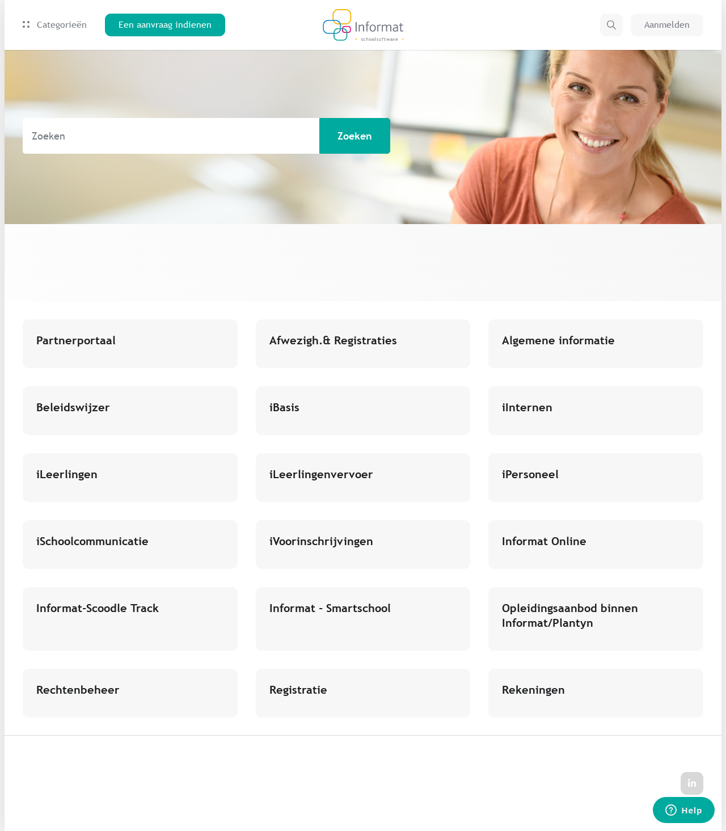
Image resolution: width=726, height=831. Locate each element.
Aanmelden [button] (667, 24)
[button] (611, 25)
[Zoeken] (206, 136)
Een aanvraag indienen (165, 24)
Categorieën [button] (55, 24)
